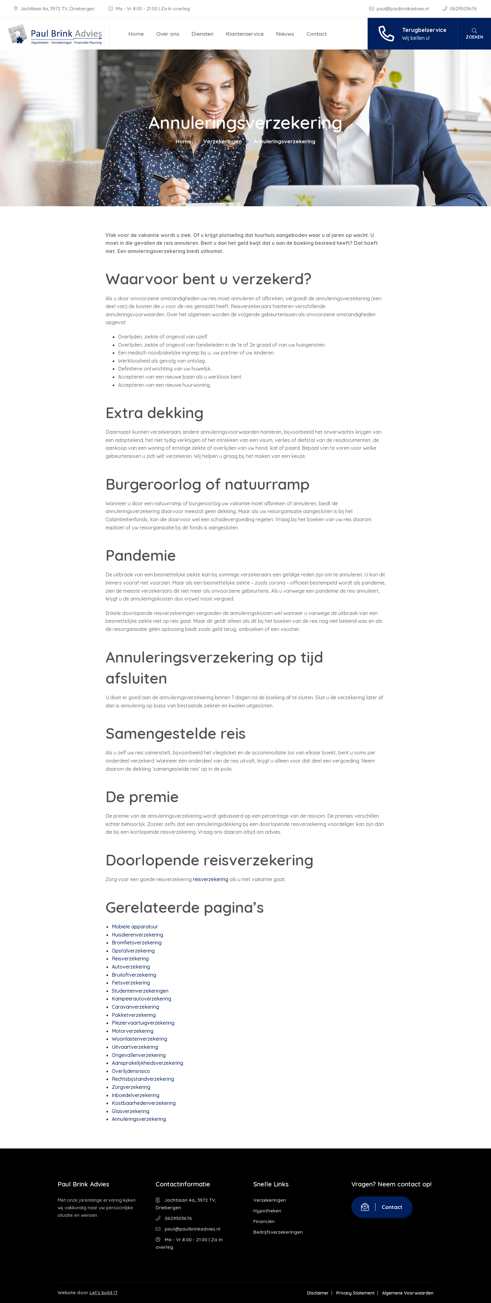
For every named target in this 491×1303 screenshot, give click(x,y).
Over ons (167, 33)
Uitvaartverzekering (135, 1047)
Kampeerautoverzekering (141, 999)
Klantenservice (245, 33)
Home (136, 33)
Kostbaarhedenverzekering (144, 1103)
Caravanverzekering (135, 1007)
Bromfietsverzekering (137, 942)
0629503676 (459, 9)
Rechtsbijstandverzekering (143, 1079)
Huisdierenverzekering (137, 935)
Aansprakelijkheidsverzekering (147, 1063)
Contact (317, 33)
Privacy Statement (355, 1293)
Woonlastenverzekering (139, 1039)
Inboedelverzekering (135, 1095)
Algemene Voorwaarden (407, 1293)
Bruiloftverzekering (134, 975)
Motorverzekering (132, 1031)
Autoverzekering (131, 967)
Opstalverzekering (133, 951)
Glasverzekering (130, 1111)
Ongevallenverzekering (139, 1055)
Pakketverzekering (134, 1015)
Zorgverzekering (131, 1087)
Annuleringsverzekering (139, 1119)
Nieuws (285, 33)
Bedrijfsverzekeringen (278, 1232)
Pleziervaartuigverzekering (143, 1023)
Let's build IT (104, 1292)
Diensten (203, 33)
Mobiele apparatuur (135, 926)
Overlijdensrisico (131, 1071)
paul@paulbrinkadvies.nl (399, 9)
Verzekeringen (222, 141)
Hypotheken (267, 1211)
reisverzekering (210, 879)
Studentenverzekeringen (140, 991)
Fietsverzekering (131, 983)
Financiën (264, 1221)
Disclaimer (318, 1293)
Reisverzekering (130, 958)
